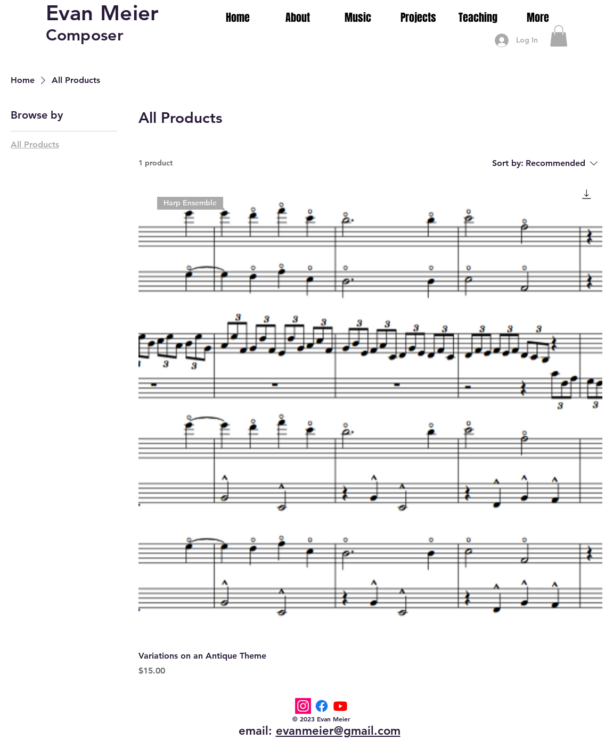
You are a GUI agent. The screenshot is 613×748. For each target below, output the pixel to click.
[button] (559, 36)
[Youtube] (340, 706)
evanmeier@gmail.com (338, 731)
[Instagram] (303, 706)
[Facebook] (322, 706)
